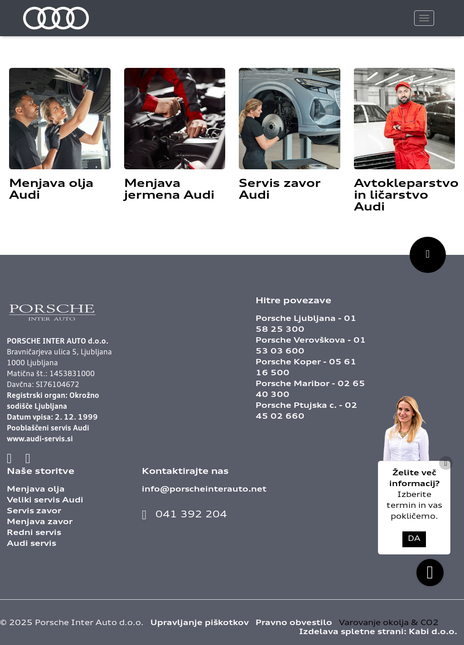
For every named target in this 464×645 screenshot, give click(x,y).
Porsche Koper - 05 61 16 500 (306, 368)
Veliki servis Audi (45, 500)
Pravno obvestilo (294, 623)
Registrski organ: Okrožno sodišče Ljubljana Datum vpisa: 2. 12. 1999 (53, 406)
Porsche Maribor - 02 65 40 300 (310, 390)
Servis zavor (34, 511)
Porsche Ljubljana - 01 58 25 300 (306, 324)
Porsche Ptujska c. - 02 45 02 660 (307, 411)
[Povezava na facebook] (11, 459)
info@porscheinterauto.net (204, 489)
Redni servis (34, 533)
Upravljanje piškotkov (199, 623)
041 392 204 (184, 515)
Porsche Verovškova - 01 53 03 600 (311, 346)
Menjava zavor (39, 522)
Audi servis (31, 544)
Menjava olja (36, 489)
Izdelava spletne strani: (378, 632)
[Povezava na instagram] (27, 459)
